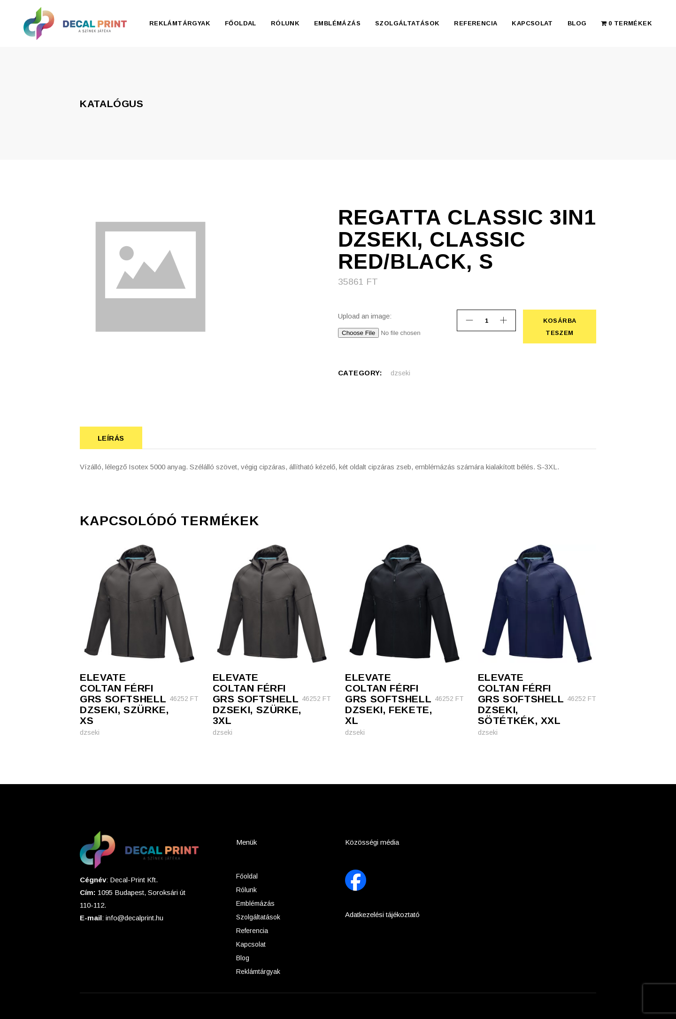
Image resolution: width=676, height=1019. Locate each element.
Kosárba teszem (559, 326)
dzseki (400, 373)
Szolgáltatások (258, 917)
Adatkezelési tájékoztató (382, 914)
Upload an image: (365, 316)
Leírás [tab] (111, 438)
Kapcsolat (251, 944)
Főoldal (247, 876)
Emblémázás (255, 903)
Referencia (252, 930)
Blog (242, 958)
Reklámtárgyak (258, 971)
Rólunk (246, 890)
